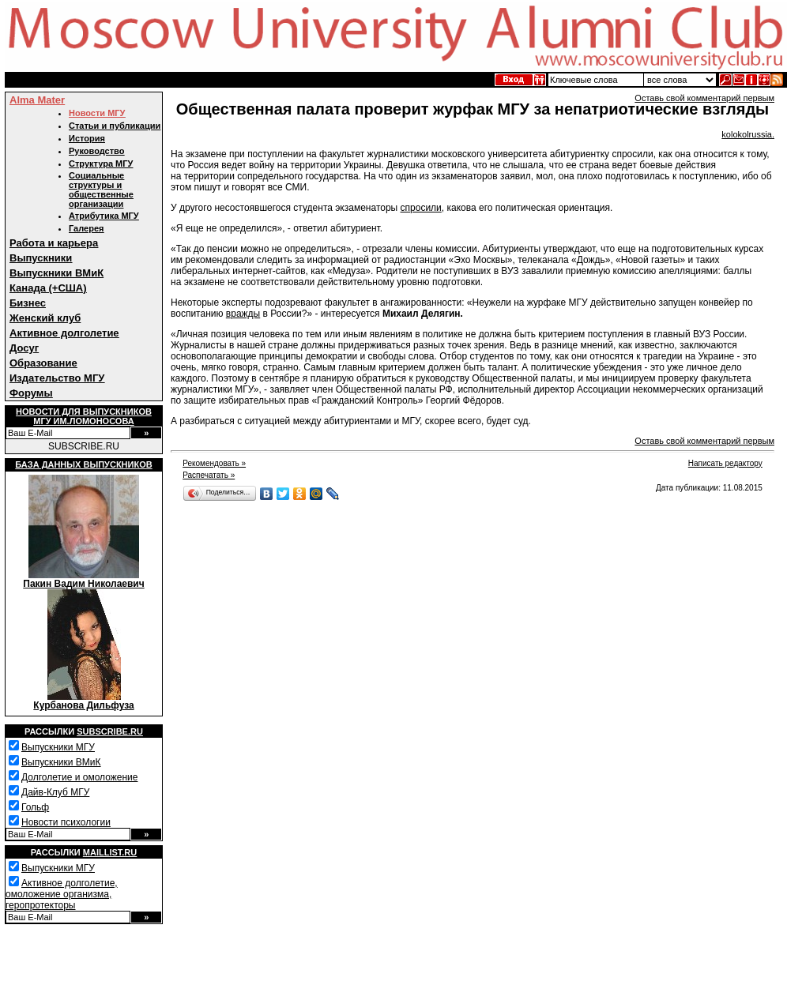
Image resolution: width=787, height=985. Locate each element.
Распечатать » (209, 475)
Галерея (86, 228)
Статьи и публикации (114, 125)
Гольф (35, 807)
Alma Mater (37, 100)
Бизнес (27, 303)
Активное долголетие (64, 333)
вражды (243, 313)
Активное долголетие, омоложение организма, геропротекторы (62, 894)
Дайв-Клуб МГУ (55, 792)
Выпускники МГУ (58, 747)
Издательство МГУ (56, 378)
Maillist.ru (110, 852)
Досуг (24, 348)
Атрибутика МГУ (104, 215)
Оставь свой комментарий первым (704, 98)
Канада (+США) (48, 288)
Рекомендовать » (214, 463)
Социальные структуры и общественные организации (101, 190)
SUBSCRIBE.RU (83, 446)
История (87, 138)
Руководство (96, 151)
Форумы (31, 393)
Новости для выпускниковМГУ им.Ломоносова (84, 416)
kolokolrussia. (747, 134)
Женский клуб (45, 318)
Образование (43, 363)
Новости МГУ (97, 113)
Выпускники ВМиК (56, 273)
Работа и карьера (53, 243)
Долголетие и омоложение (79, 777)
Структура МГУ (101, 163)
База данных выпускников (83, 464)
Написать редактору (725, 463)
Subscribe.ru (110, 731)
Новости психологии (66, 822)
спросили (421, 207)
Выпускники (40, 258)
